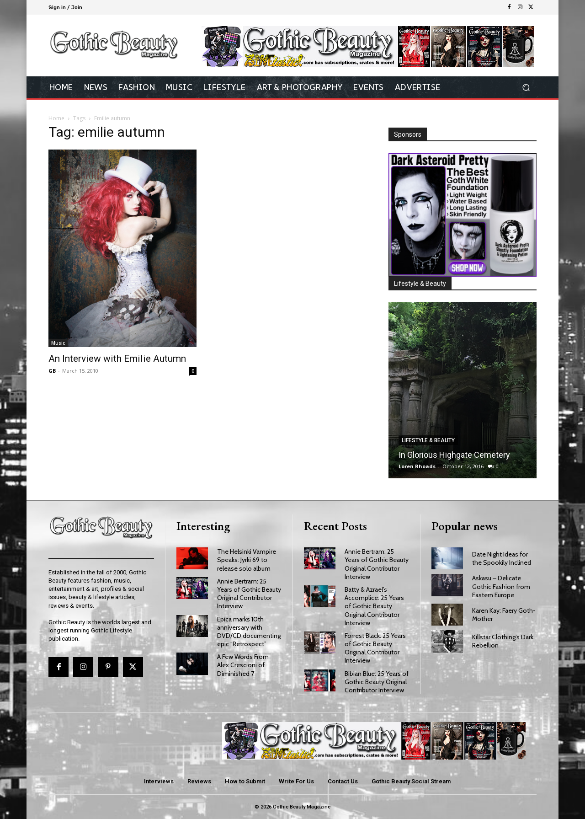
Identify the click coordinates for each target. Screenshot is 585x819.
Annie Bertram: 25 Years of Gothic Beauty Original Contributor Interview (249, 593)
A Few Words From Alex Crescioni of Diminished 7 (243, 665)
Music (58, 343)
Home (56, 118)
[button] (526, 87)
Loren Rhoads (417, 466)
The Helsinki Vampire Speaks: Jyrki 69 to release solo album (246, 559)
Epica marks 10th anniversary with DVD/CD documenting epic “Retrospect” (249, 631)
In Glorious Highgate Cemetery (454, 455)
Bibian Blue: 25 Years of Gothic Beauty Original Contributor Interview (377, 681)
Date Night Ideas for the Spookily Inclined (501, 558)
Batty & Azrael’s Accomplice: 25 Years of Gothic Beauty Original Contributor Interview (374, 606)
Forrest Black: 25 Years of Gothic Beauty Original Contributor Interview (375, 648)
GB (52, 370)
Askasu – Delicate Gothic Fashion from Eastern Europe (501, 586)
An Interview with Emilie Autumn (117, 358)
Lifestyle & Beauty (428, 440)
